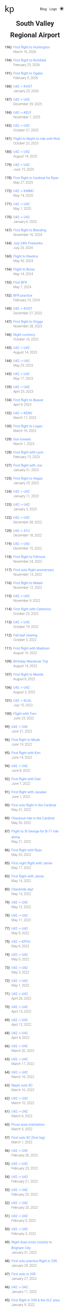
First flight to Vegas (28, 478)
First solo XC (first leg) (28, 1138)
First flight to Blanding (29, 230)
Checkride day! (22, 889)
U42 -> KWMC (23, 191)
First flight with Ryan (26, 850)
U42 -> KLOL (22, 701)
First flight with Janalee (28, 792)
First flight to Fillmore (29, 557)
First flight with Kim (25, 753)
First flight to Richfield (29, 60)
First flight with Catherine (32, 609)
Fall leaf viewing (25, 635)
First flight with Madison (31, 648)
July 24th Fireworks (28, 243)
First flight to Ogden (28, 73)
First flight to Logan (28, 426)
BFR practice (22, 295)
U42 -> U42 (21, 99)
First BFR (20, 282)
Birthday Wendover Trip (30, 661)
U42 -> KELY (22, 112)
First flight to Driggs (28, 322)
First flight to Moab (25, 740)
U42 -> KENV (22, 413)
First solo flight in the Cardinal (33, 805)
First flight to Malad (28, 583)
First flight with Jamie (27, 876)
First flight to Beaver (28, 400)
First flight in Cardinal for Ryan (36, 178)
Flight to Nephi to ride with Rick (36, 139)
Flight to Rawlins (25, 256)
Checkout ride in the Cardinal (32, 818)
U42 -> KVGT (22, 86)
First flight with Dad (25, 779)
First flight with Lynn (28, 452)
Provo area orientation (27, 1124)
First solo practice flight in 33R (34, 1261)
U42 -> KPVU (20, 942)
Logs (53, 9)
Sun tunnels (22, 439)
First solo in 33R (23, 1274)
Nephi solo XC (21, 1085)
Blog (43, 9)
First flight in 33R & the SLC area (35, 1300)
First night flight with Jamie (31, 863)
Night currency (24, 335)
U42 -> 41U (21, 531)
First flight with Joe (27, 465)
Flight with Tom (24, 714)
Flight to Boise (24, 269)
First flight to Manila (28, 674)
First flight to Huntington (31, 47)
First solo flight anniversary (33, 570)
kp (9, 9)
